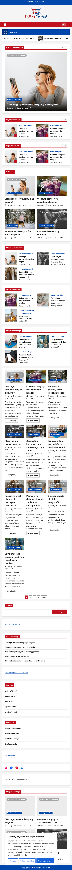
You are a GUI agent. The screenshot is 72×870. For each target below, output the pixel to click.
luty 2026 (8, 701)
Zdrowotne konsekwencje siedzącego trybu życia (25, 661)
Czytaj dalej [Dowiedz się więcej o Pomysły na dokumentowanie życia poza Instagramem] (34, 533)
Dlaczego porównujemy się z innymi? (11, 130)
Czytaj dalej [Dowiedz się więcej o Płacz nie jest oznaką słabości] (12, 475)
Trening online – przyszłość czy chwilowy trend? (11, 341)
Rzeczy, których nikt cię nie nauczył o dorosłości (11, 273)
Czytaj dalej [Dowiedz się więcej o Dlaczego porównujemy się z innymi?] (12, 420)
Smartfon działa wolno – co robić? (11, 356)
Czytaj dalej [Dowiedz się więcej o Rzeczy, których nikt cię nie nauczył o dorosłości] (12, 533)
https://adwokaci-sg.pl (13, 624)
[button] (4, 24)
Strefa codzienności (26, 126)
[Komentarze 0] (31, 108)
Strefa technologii (25, 337)
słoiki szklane (10, 755)
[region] (31, 849)
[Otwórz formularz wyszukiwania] (69, 24)
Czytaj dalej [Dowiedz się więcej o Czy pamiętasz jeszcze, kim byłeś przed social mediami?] (12, 591)
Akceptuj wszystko (45, 861)
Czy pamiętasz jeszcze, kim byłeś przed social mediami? (43, 341)
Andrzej (23, 136)
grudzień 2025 (11, 712)
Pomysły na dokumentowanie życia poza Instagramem (43, 300)
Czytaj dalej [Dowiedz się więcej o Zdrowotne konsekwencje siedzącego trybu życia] (34, 475)
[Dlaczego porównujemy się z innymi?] (36, 81)
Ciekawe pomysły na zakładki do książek (42, 130)
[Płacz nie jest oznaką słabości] (52, 219)
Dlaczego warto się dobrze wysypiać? (56, 499)
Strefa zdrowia (12, 225)
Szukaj (9, 605)
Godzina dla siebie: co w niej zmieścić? (11, 315)
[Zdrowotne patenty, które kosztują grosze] (20, 219)
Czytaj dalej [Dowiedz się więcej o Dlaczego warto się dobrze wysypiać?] (55, 530)
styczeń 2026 (10, 707)
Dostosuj (13, 861)
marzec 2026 (10, 696)
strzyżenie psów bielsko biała (16, 672)
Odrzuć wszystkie (27, 861)
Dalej (44, 597)
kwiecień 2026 (11, 691)
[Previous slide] (62, 119)
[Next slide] (65, 119)
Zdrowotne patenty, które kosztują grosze (56, 389)
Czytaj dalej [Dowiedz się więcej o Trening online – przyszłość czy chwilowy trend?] (55, 475)
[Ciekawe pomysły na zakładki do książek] (52, 186)
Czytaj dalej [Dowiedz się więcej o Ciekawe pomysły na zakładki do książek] (34, 420)
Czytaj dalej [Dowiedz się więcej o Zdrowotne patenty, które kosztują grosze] (55, 418)
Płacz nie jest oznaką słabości (43, 258)
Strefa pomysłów (56, 126)
